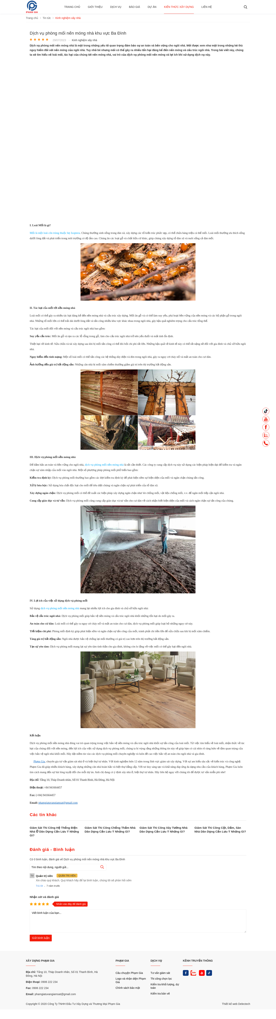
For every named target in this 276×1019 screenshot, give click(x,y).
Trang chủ (72, 6)
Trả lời (39, 885)
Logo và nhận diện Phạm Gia (131, 980)
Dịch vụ (115, 6)
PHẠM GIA (122, 960)
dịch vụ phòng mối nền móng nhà (104, 464)
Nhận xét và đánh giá (44, 897)
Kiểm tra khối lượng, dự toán (165, 986)
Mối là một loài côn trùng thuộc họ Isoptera (55, 232)
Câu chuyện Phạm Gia (129, 972)
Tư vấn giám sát (160, 972)
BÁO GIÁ (134, 6)
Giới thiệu (95, 6)
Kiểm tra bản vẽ (160, 993)
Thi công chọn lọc (161, 978)
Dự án (152, 6)
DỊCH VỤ (156, 960)
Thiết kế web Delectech (236, 1003)
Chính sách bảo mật (128, 987)
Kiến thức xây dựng (179, 6)
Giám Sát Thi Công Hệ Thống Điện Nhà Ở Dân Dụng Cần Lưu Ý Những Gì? (54, 831)
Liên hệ (206, 6)
